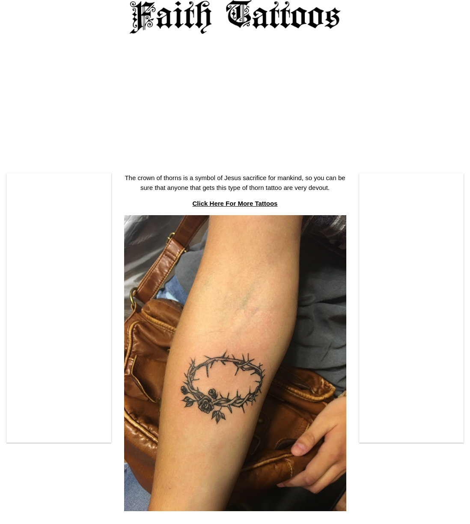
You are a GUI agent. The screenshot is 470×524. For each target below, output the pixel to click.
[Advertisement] (235, 100)
